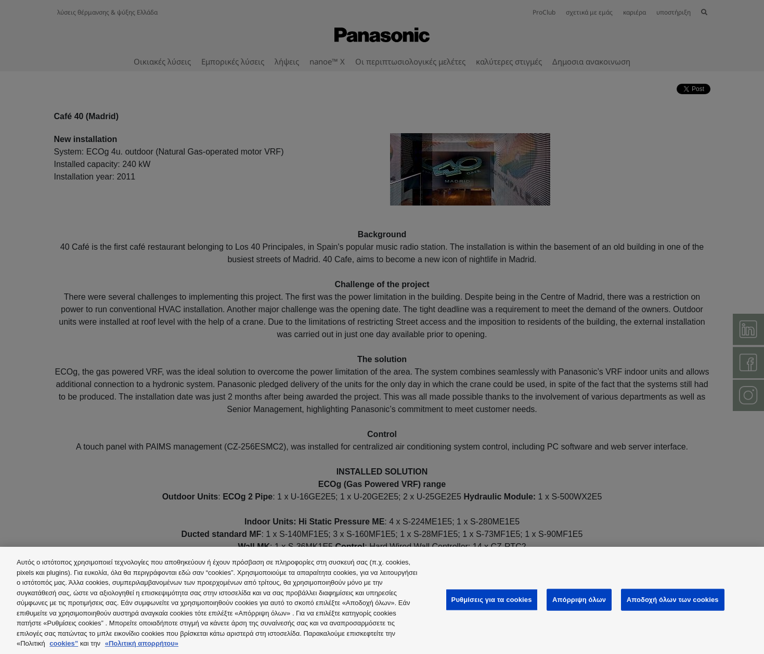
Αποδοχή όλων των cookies (673, 600)
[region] (382, 600)
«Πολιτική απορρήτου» (141, 643)
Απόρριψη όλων (579, 600)
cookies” (63, 643)
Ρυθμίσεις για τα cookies (491, 600)
